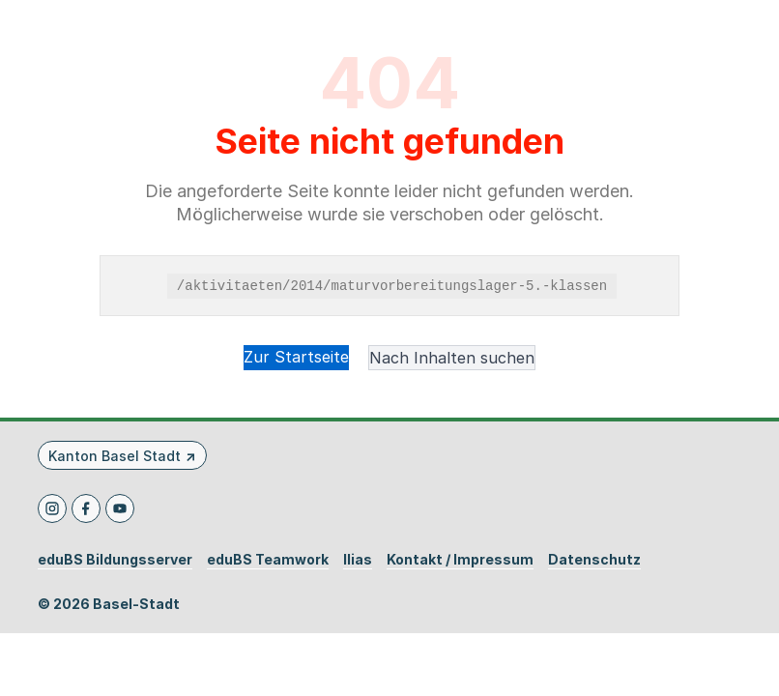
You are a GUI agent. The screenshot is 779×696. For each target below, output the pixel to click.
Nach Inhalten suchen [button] (451, 357)
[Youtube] (119, 508)
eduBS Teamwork (268, 559)
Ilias (357, 559)
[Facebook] (86, 508)
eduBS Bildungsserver (115, 559)
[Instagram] (52, 508)
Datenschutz (594, 559)
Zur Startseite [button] (296, 356)
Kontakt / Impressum (460, 559)
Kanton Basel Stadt (114, 456)
